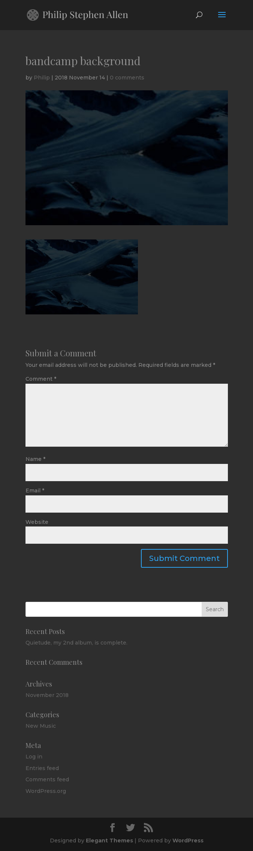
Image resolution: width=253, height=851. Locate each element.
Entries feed (42, 768)
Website (36, 522)
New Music (40, 725)
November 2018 (47, 695)
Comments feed (47, 779)
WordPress (188, 840)
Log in (33, 756)
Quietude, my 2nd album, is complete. (76, 642)
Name (35, 459)
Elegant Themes (109, 840)
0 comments (127, 77)
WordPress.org (45, 791)
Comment (40, 378)
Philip (42, 77)
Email (34, 490)
